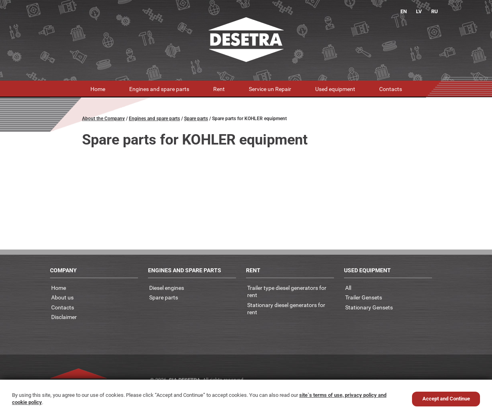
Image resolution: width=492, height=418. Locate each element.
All (348, 287)
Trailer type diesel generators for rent (286, 291)
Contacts (390, 89)
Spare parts (196, 118)
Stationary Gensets (369, 307)
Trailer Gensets (363, 297)
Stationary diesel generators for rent (286, 308)
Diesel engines (166, 287)
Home (97, 89)
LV (419, 11)
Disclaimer (64, 317)
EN (403, 11)
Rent (219, 89)
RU (434, 11)
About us (62, 297)
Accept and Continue (446, 399)
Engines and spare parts (159, 89)
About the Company (103, 118)
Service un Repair (270, 89)
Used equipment (335, 89)
